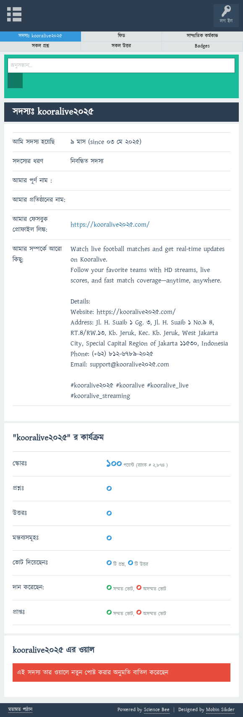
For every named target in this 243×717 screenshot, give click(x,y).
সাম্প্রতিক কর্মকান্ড (202, 35)
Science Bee (157, 709)
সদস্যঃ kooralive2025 (40, 35)
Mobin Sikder (220, 709)
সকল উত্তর (121, 46)
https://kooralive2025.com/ (110, 224)
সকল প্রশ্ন (40, 46)
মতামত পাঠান (20, 710)
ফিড (121, 35)
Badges (202, 46)
